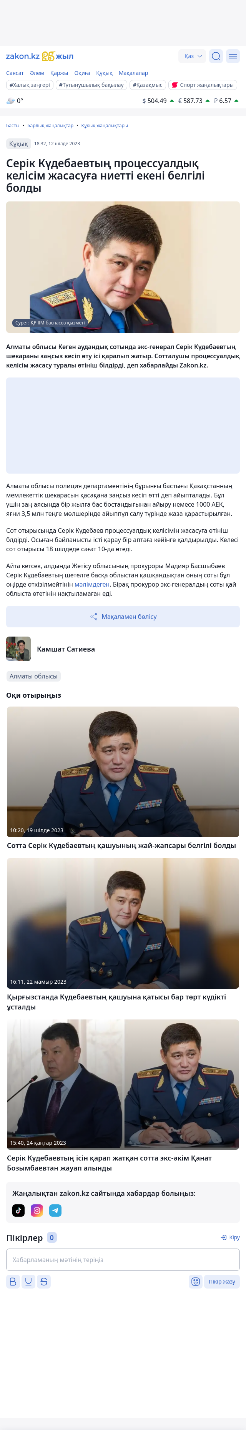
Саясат (15, 72)
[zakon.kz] (39, 56)
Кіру (234, 1237)
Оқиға (82, 72)
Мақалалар (133, 72)
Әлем (37, 72)
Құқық (104, 72)
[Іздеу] (216, 56)
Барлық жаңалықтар (50, 125)
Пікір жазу (222, 1281)
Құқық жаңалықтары (104, 125)
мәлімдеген (92, 584)
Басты (13, 125)
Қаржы (59, 72)
